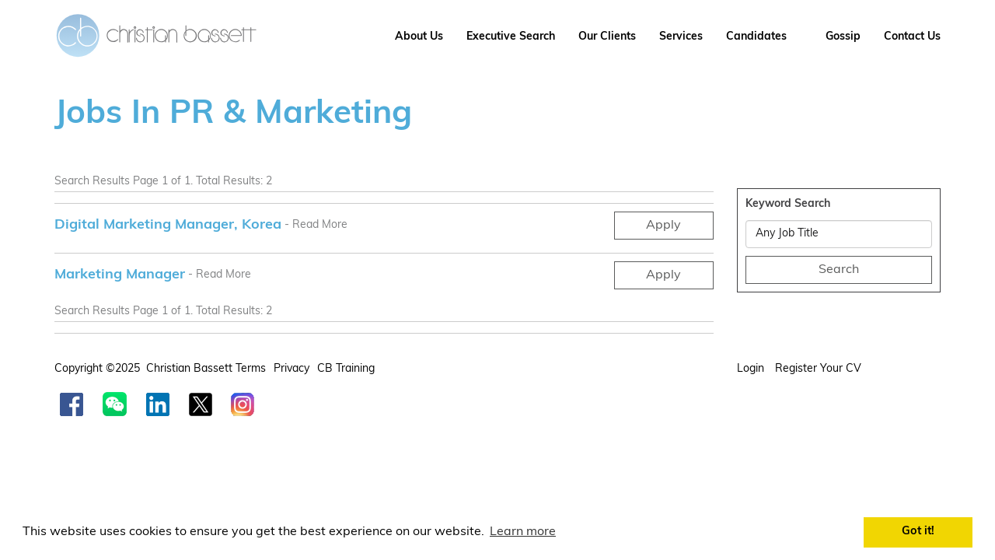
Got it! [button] (918, 531)
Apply (663, 225)
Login (752, 369)
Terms (251, 369)
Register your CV (819, 369)
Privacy (291, 369)
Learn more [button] (523, 532)
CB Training (346, 369)
